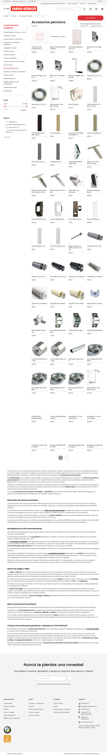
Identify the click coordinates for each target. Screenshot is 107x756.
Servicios (82, 3)
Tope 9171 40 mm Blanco (39, 303)
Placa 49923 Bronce (75, 219)
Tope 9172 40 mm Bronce (77, 276)
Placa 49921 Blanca (93, 219)
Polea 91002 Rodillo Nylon (95, 330)
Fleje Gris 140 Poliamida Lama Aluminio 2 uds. (39, 191)
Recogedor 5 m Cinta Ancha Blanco (75, 417)
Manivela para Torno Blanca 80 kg (56, 105)
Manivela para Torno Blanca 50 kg (93, 388)
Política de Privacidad (36, 709)
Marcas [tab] (6, 118)
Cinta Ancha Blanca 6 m (58, 246)
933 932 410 (7, 1)
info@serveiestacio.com (20, 1)
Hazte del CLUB (92, 3)
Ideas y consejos (9, 712)
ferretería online (93, 629)
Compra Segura (34, 712)
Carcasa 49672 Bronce (39, 219)
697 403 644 (61, 3)
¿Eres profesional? (72, 3)
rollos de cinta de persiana (54, 510)
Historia (6, 709)
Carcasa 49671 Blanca (57, 219)
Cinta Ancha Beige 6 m (94, 133)
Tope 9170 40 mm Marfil (76, 303)
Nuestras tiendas (9, 706)
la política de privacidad (64, 684)
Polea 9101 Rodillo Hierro (76, 330)
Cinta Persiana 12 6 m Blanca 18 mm (94, 105)
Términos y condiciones (36, 703)
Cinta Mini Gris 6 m (56, 162)
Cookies (31, 706)
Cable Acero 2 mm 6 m (39, 104)
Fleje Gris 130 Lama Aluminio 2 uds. (93, 162)
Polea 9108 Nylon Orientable (74, 191)
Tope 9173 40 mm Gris (39, 276)
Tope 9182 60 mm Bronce (58, 276)
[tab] (16, 27)
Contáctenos (8, 703)
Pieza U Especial (74, 104)
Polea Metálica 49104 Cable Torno (75, 162)
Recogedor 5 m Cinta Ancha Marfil (94, 417)
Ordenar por (94, 26)
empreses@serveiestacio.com (49, 3)
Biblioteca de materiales (12, 718)
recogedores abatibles (18, 542)
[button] (100, 1)
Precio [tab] (6, 100)
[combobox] (69, 9)
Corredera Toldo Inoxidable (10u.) (37, 48)
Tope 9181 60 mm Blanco (95, 276)
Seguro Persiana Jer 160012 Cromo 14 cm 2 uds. (75, 248)
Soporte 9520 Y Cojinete (94, 303)
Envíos (56, 706)
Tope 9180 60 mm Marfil (57, 303)
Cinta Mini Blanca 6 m (38, 246)
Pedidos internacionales (61, 712)
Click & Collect (58, 703)
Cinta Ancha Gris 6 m (38, 162)
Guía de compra (34, 715)
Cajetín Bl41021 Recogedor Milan (37, 417)
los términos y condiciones (50, 684)
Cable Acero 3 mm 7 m (94, 76)
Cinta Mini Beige (55, 133)
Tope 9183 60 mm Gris (94, 246)
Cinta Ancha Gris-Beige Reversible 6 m (76, 134)
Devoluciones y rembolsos (62, 709)
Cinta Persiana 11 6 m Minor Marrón (38, 134)
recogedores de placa (56, 553)
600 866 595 (32, 1)
